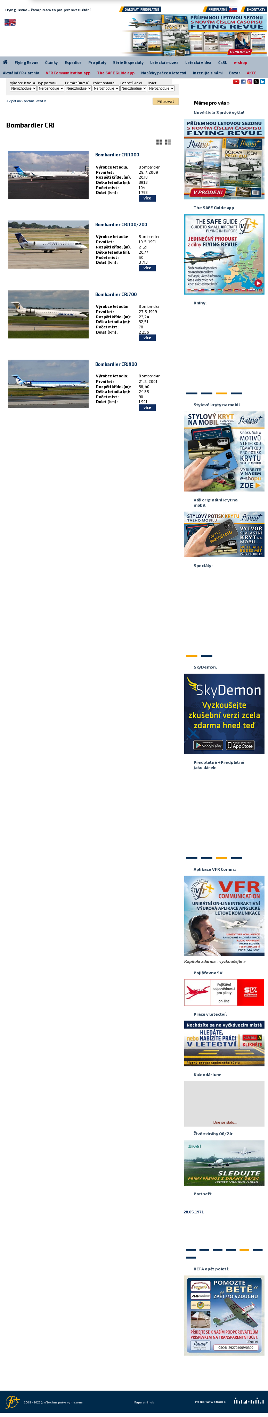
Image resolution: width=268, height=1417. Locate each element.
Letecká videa (198, 62)
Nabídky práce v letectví (163, 73)
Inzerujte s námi (207, 73)
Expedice (73, 62)
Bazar (234, 73)
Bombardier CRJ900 (116, 363)
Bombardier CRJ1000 (117, 154)
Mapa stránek (143, 1401)
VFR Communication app (68, 73)
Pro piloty (97, 62)
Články (51, 62)
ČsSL (222, 62)
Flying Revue (27, 62)
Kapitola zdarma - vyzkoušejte (213, 961)
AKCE (251, 73)
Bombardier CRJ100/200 (121, 224)
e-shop (240, 62)
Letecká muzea (164, 62)
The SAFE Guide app (116, 73)
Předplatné (220, 11)
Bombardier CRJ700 (116, 294)
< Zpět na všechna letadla (26, 101)
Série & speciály (128, 62)
